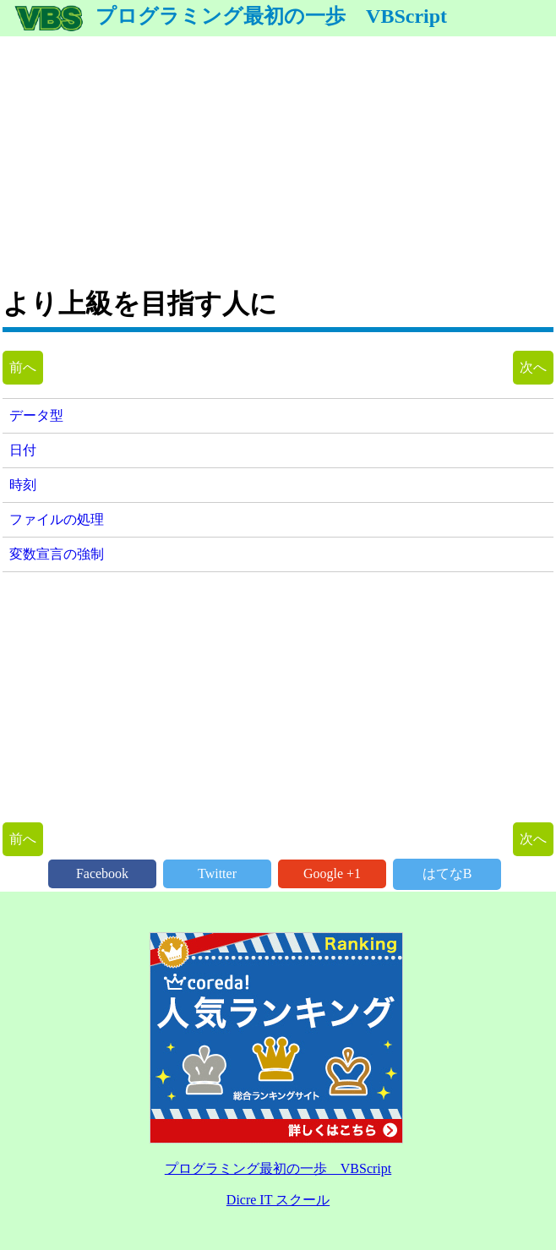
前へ (22, 367)
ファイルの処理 (56, 519)
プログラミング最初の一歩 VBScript (230, 16)
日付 (22, 450)
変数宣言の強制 (56, 554)
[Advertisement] (278, 154)
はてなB (447, 873)
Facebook (102, 873)
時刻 (22, 485)
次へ (533, 367)
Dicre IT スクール (278, 1200)
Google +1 (332, 873)
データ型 (36, 415)
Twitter (217, 873)
